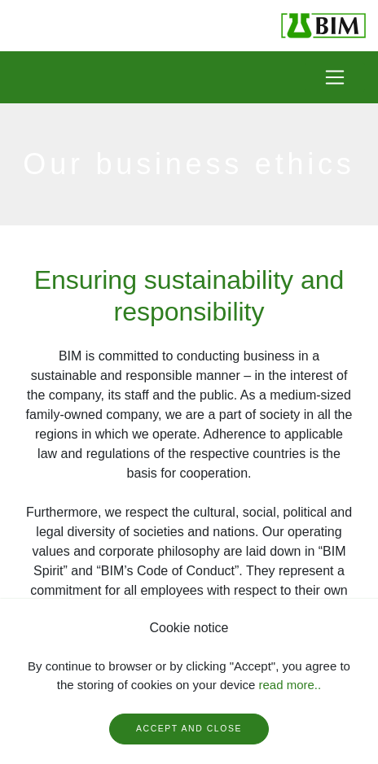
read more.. (289, 685)
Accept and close (189, 728)
